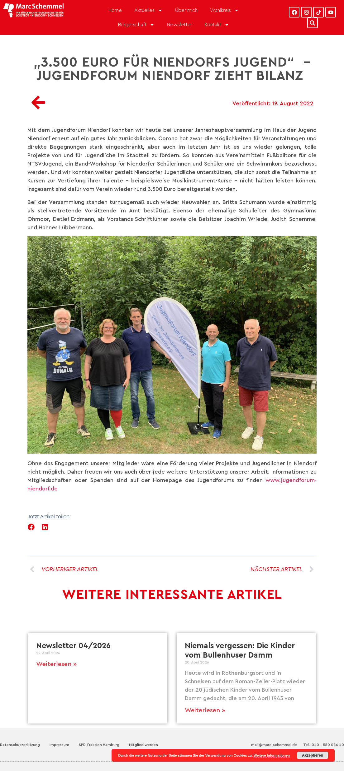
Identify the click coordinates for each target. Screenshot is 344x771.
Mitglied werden (143, 745)
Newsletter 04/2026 (73, 646)
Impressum (59, 745)
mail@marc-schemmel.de (274, 745)
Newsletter (179, 24)
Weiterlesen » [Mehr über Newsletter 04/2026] (56, 664)
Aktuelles (148, 10)
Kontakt (217, 24)
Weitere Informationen (272, 755)
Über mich (186, 10)
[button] (31, 527)
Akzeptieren (312, 755)
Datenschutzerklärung (20, 745)
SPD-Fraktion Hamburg (99, 745)
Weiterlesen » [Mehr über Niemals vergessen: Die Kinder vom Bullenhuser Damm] (205, 710)
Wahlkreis (224, 10)
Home (115, 10)
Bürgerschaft (136, 24)
